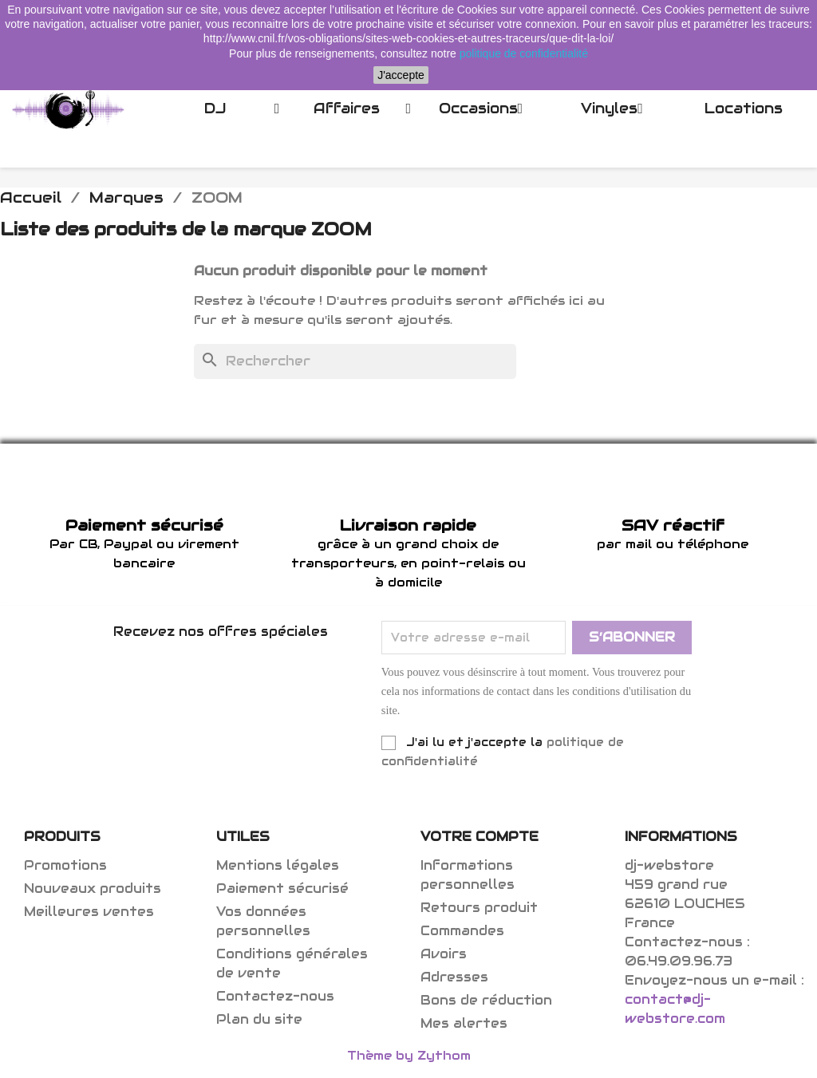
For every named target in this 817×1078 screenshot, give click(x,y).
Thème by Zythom (409, 1055)
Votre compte (479, 836)
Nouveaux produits (92, 888)
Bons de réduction (486, 1000)
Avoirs (443, 954)
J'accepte (400, 75)
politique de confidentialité (524, 53)
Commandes (462, 930)
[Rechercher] (355, 361)
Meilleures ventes (89, 911)
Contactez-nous (275, 996)
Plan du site (259, 1019)
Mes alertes (463, 1023)
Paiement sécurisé (282, 888)
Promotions (65, 865)
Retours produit (479, 907)
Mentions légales (277, 865)
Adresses (454, 977)
